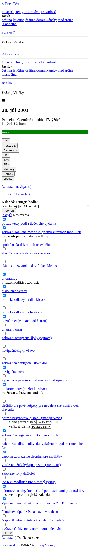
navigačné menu (13, 372)
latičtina (18, 20)
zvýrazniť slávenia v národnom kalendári (31, 529)
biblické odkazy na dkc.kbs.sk (23, 299)
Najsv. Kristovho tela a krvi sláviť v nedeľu (33, 520)
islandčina (9, 24)
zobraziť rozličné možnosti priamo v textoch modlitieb (41, 232)
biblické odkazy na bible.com (23, 312)
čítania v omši (12, 329)
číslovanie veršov (14, 291)
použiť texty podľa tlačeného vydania (29, 223)
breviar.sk (9, 545)
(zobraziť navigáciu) (16, 186)
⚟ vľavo (8, 83)
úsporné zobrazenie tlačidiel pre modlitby (32, 456)
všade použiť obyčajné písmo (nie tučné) (31, 465)
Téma (17, 4)
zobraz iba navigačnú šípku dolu (25, 363)
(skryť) (7, 215)
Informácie (32, 12)
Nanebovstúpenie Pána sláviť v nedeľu (30, 512)
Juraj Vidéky (46, 545)
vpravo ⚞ (9, 32)
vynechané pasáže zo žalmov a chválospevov (34, 380)
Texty (19, 12)
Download (48, 12)
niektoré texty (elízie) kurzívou (24, 389)
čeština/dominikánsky (41, 20)
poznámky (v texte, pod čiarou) (24, 321)
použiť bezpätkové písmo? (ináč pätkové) (32, 418)
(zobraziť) (9, 537)
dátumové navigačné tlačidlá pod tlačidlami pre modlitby (43, 490)
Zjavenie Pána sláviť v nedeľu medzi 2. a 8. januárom (40, 503)
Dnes (8, 4)
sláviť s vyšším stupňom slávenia (26, 253)
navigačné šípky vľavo (18, 350)
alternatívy (9, 278)
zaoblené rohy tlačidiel (18, 473)
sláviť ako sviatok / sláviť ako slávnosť (30, 266)
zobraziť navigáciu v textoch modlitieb (30, 435)
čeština (7, 20)
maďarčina (65, 20)
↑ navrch (8, 12)
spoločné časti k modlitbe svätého (26, 245)
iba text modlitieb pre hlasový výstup (29, 482)
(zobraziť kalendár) (16, 194)
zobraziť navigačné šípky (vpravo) (27, 338)
